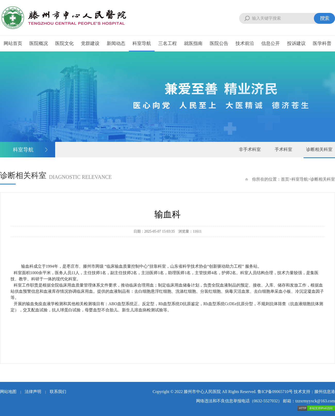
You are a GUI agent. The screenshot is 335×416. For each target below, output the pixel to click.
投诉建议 (296, 43)
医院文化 (64, 43)
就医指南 (193, 43)
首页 (285, 179)
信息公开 (270, 43)
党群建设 (90, 43)
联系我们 (58, 391)
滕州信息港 (324, 391)
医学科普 (322, 43)
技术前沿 (245, 43)
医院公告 (219, 43)
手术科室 (283, 149)
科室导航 (141, 43)
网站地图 (8, 391)
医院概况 (38, 43)
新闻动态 (116, 43)
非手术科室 (250, 149)
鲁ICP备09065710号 (275, 391)
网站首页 (13, 43)
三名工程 (167, 43)
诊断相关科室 (319, 149)
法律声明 (33, 391)
